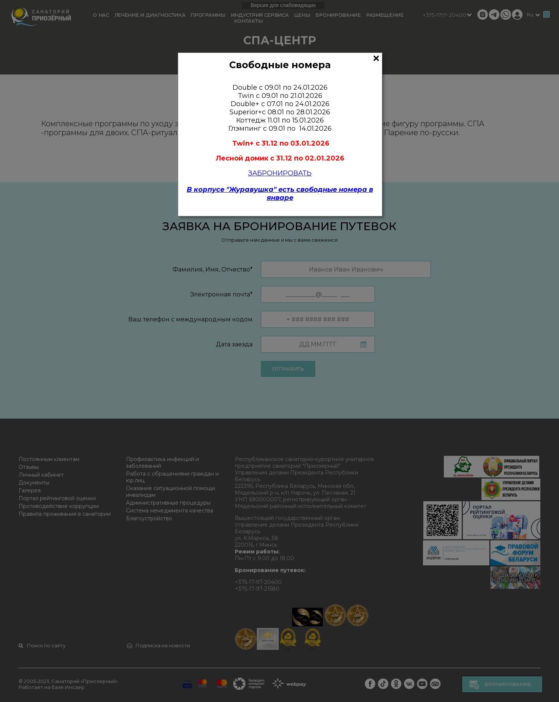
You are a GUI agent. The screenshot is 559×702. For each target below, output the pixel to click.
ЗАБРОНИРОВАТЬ (280, 173)
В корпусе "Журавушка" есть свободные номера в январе (280, 193)
